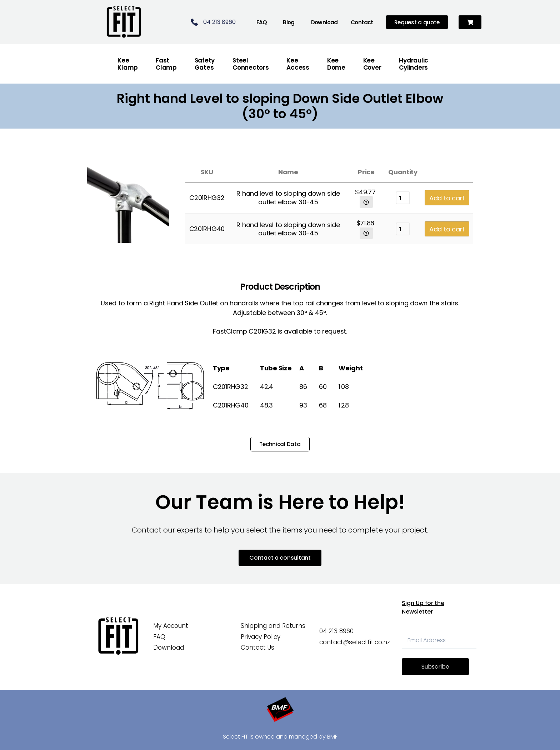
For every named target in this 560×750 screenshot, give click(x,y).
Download (324, 22)
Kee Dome (336, 64)
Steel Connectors (250, 64)
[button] (470, 22)
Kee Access (297, 64)
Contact (362, 22)
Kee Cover (372, 64)
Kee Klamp (128, 64)
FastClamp (166, 64)
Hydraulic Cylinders (413, 64)
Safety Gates (205, 64)
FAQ (261, 22)
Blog (289, 22)
